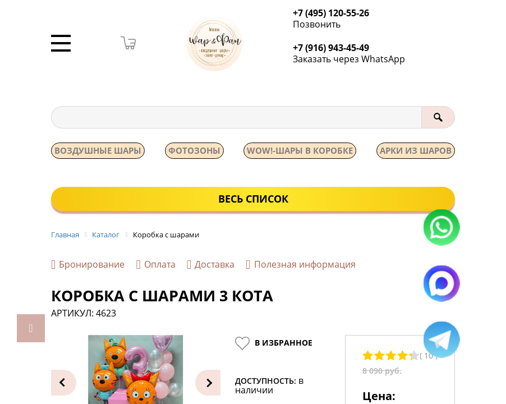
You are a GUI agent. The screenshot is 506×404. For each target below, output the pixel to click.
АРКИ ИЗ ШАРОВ (416, 151)
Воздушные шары (97, 151)
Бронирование (88, 265)
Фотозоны (194, 151)
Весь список (253, 199)
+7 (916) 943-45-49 (334, 48)
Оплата (155, 265)
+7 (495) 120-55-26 (334, 13)
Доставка (210, 265)
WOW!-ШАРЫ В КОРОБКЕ (300, 151)
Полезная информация (300, 265)
